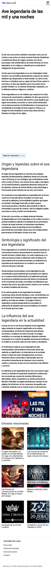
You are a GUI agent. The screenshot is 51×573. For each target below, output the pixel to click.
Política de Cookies (10, 551)
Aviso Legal (8, 545)
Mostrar (21, 156)
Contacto (7, 555)
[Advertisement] (25, 37)
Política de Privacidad (11, 548)
